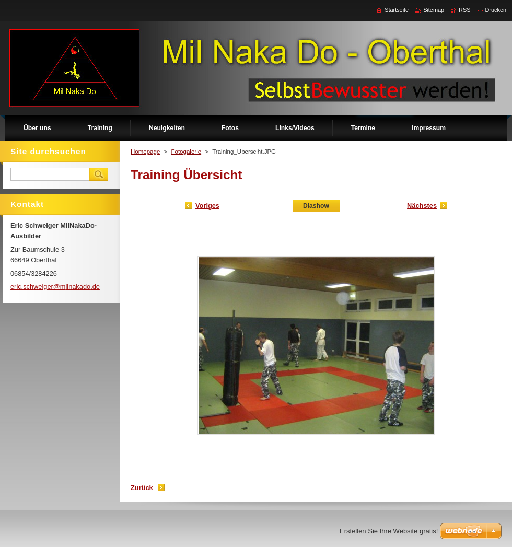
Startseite (397, 10)
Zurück (142, 488)
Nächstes (422, 206)
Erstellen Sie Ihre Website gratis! (389, 531)
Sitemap (433, 10)
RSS (464, 10)
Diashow (316, 206)
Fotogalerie (186, 151)
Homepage (145, 151)
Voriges (207, 206)
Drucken (496, 10)
